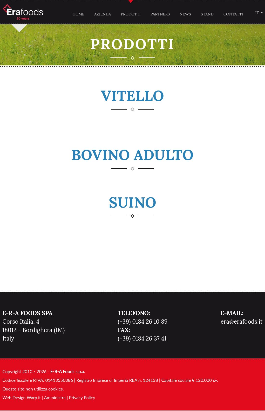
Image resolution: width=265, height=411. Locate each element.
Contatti (232, 14)
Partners (159, 14)
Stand (206, 14)
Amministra (55, 398)
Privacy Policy (82, 398)
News (184, 14)
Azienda (101, 14)
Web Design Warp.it (21, 398)
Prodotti (130, 14)
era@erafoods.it (242, 322)
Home (78, 14)
